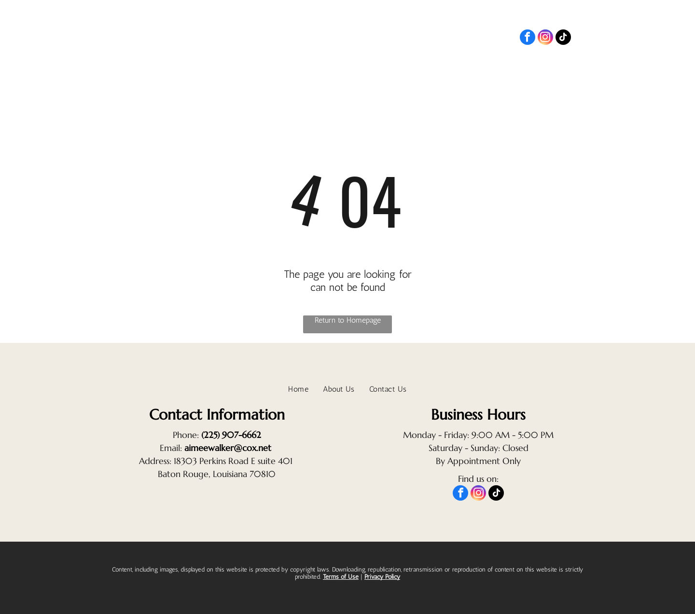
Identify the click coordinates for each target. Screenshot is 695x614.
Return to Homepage (348, 320)
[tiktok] (563, 38)
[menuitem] (535, 70)
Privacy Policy (382, 576)
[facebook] (527, 38)
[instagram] (545, 38)
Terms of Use (341, 576)
